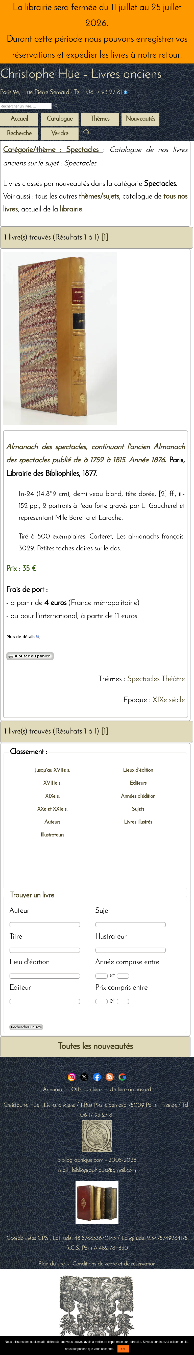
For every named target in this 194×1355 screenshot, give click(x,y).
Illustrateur (111, 936)
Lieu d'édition (29, 962)
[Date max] (123, 976)
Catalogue (59, 119)
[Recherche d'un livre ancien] (26, 106)
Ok (123, 1349)
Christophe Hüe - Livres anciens (80, 74)
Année (104, 962)
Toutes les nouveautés (95, 1046)
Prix (100, 988)
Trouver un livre (32, 895)
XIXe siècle (169, 700)
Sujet (102, 911)
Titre (15, 936)
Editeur (20, 988)
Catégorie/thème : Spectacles (53, 150)
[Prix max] (123, 1001)
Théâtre (173, 679)
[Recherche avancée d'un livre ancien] (26, 1027)
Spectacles (143, 679)
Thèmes (110, 679)
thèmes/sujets (99, 196)
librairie (71, 209)
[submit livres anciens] (57, 106)
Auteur (19, 911)
